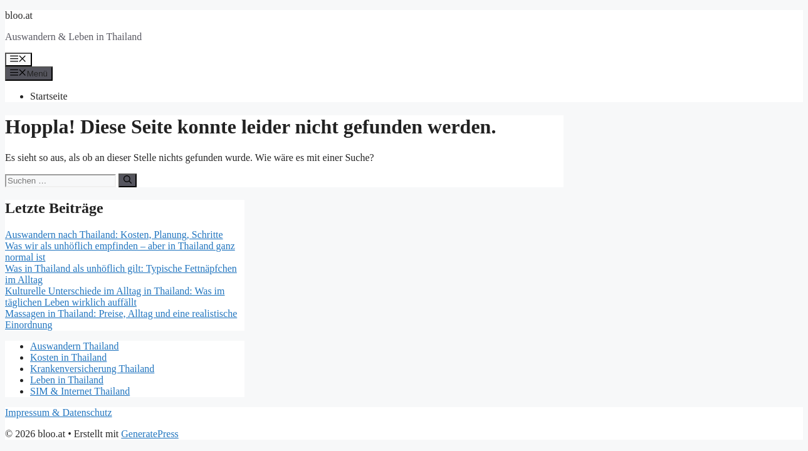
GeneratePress (150, 433)
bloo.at (19, 15)
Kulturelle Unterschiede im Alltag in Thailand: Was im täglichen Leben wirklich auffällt (115, 297)
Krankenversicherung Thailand (92, 368)
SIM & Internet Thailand (80, 391)
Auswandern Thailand (74, 346)
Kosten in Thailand (68, 357)
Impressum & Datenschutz (58, 412)
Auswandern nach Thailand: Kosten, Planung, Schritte (114, 234)
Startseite (49, 96)
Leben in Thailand (66, 380)
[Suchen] (127, 180)
